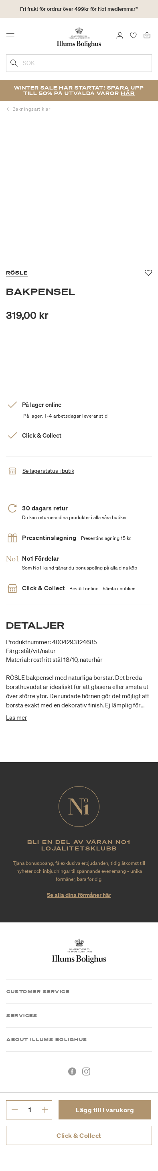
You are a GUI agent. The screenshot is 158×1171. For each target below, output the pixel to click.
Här (128, 93)
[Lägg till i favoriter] (148, 273)
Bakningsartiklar (31, 109)
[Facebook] (72, 1071)
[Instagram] (86, 1071)
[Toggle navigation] (13, 36)
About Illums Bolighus (46, 1039)
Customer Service (37, 991)
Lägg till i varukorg (105, 1110)
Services (21, 1015)
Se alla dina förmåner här (79, 894)
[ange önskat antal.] (29, 1109)
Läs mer (16, 717)
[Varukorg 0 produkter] (147, 34)
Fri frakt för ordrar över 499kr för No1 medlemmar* (79, 9)
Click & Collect (79, 1135)
